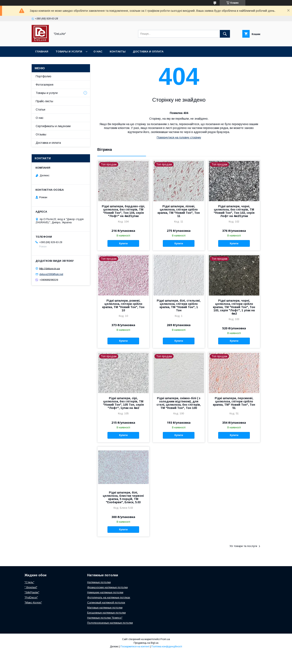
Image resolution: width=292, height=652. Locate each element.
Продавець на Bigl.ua (146, 642)
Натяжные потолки (99, 582)
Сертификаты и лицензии (53, 126)
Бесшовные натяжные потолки (106, 612)
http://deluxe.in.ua (49, 268)
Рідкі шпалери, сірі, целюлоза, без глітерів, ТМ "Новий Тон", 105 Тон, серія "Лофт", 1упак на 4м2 (123, 403)
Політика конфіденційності (166, 646)
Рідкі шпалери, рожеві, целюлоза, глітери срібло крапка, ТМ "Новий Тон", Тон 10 (123, 305)
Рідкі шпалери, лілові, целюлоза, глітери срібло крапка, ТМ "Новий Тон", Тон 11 (179, 211)
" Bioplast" (31, 587)
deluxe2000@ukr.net (51, 274)
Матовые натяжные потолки (104, 607)
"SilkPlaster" (32, 592)
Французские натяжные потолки (107, 587)
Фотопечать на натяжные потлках (108, 597)
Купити (123, 243)
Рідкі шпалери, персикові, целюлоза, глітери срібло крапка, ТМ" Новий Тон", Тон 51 (234, 403)
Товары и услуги (69, 51)
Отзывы (41, 134)
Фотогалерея (44, 84)
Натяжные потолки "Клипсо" (104, 617)
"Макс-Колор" (33, 602)
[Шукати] (225, 34)
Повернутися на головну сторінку (179, 137)
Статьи (40, 109)
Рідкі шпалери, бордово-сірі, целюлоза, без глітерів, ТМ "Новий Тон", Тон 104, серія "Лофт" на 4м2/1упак (123, 211)
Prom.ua (165, 639)
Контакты (118, 51)
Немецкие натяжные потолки (105, 592)
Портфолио (43, 76)
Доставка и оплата (148, 51)
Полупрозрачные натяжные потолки (110, 622)
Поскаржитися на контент (134, 646)
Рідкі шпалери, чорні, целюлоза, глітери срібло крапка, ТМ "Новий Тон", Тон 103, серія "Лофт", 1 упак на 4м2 (234, 307)
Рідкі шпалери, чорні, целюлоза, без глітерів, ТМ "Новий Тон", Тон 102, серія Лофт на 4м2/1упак (234, 211)
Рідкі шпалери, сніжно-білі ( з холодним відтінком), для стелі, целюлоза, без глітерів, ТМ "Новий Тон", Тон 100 (179, 403)
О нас (97, 51)
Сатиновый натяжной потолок (106, 602)
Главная (41, 51)
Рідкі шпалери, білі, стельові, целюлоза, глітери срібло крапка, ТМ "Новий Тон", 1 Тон (179, 305)
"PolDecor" (31, 597)
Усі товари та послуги (243, 546)
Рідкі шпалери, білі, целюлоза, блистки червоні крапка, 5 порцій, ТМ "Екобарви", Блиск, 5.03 (123, 497)
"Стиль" (29, 582)
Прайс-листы (44, 101)
